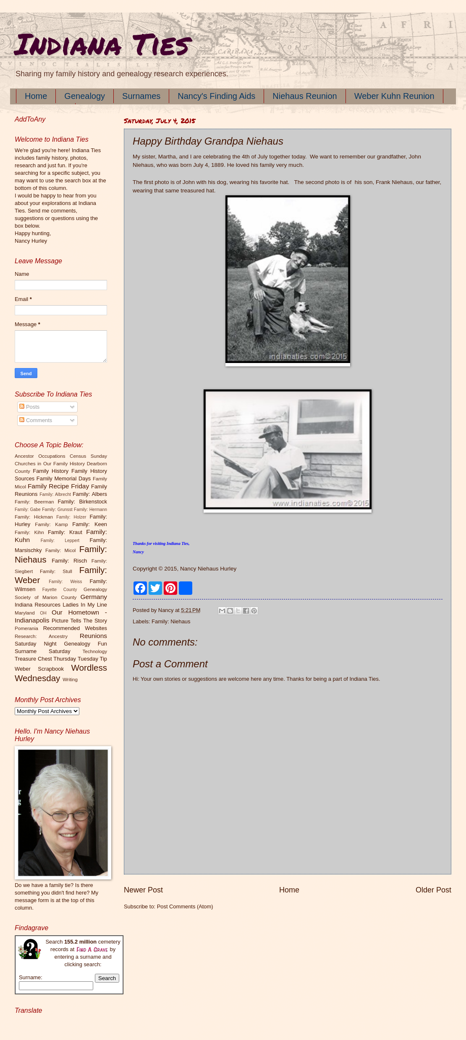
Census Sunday (88, 456)
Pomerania (26, 628)
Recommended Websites (75, 628)
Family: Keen (89, 524)
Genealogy (84, 96)
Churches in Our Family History (50, 463)
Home (36, 96)
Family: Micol (60, 550)
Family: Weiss (65, 581)
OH (43, 613)
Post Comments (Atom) (185, 906)
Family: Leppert (60, 540)
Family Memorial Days (64, 478)
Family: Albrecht (55, 494)
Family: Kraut (65, 532)
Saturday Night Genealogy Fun (61, 644)
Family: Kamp (51, 524)
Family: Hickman (34, 516)
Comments (35, 420)
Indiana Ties (102, 43)
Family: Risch (69, 561)
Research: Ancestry (41, 636)
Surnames (141, 96)
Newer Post (143, 890)
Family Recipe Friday (58, 486)
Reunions (93, 635)
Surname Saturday (43, 651)
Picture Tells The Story (79, 620)
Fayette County (59, 589)
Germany (94, 596)
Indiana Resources (37, 605)
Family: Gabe (28, 509)
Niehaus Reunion (304, 96)
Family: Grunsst (57, 509)
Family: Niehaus (171, 621)
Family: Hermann (90, 509)
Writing (70, 679)
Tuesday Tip (92, 659)
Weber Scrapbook (39, 669)
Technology (94, 651)
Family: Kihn (29, 532)
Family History (50, 471)
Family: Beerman (34, 501)
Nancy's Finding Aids (216, 96)
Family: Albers (90, 494)
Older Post (433, 890)
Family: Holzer (71, 517)
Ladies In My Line (85, 605)
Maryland (25, 612)
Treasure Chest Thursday (45, 659)
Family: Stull (56, 571)
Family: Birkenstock (82, 501)
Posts (29, 407)
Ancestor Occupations (40, 456)
